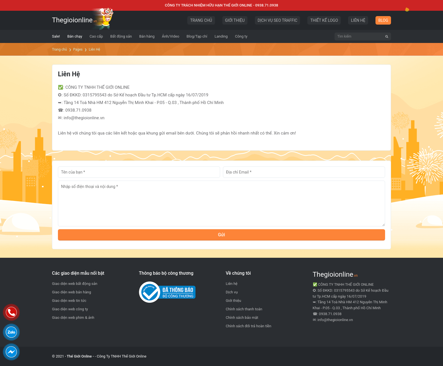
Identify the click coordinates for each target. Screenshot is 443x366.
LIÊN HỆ (358, 20)
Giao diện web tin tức (69, 300)
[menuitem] (56, 36)
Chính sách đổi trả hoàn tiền (248, 326)
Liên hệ (232, 283)
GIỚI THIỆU (235, 20)
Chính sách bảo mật (242, 317)
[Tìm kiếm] (387, 36)
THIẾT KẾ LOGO (324, 20)
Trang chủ (59, 49)
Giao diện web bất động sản (74, 283)
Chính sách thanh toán (244, 309)
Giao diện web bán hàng (71, 292)
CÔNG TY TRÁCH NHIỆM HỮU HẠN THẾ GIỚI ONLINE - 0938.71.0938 (221, 5)
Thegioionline (74, 20)
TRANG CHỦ (201, 20)
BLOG (383, 20)
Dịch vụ (232, 292)
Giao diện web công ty (70, 309)
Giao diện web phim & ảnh (73, 317)
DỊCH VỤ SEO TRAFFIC (277, 20)
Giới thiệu (233, 300)
